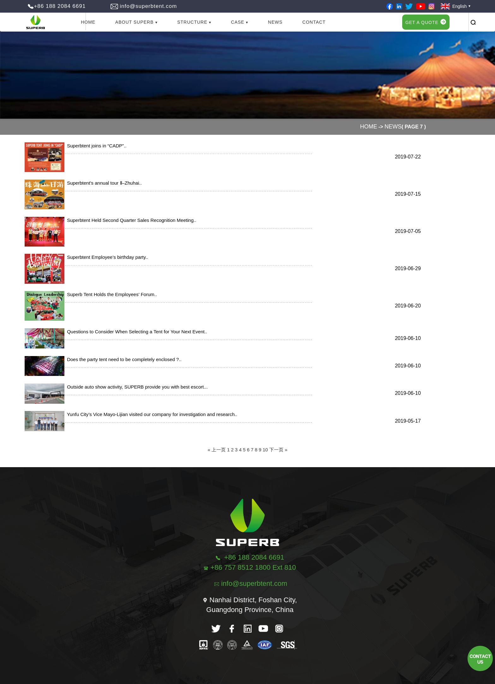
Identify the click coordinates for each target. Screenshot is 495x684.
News (275, 22)
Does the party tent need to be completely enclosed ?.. (123, 359)
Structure (192, 22)
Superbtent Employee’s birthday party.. (106, 257)
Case (237, 22)
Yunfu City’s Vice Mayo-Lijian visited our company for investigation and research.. (150, 414)
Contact (314, 22)
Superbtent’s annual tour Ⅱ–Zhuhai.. (103, 183)
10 (265, 449)
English (454, 6)
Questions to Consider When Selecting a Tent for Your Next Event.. (135, 331)
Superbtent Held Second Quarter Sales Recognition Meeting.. (130, 220)
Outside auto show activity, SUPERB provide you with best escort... (136, 387)
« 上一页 (217, 449)
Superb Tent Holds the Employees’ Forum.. (110, 294)
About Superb (134, 22)
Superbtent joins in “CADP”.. (95, 145)
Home (88, 22)
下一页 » (278, 449)
